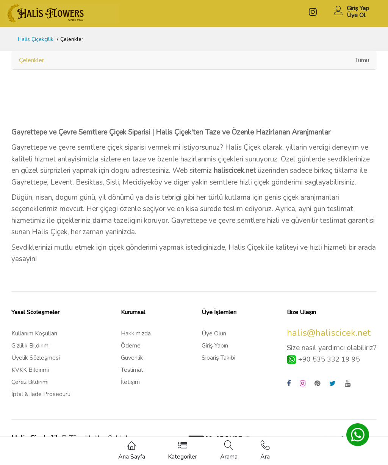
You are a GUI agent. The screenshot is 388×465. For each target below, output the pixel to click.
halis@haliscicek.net (329, 333)
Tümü (362, 60)
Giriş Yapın (215, 345)
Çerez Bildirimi (29, 382)
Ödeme (131, 345)
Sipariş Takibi (218, 358)
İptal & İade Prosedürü (40, 394)
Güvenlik (132, 358)
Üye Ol (356, 15)
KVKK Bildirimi (30, 370)
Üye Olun (214, 333)
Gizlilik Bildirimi (30, 345)
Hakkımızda (136, 333)
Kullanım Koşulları (34, 333)
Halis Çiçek (243, 147)
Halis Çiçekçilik (35, 39)
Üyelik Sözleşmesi (35, 358)
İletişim (130, 382)
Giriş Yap (358, 8)
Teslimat (132, 370)
